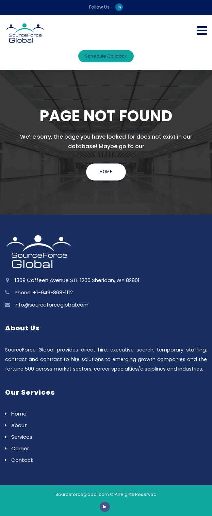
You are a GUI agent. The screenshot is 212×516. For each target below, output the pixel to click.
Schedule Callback (106, 56)
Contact (22, 460)
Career (20, 448)
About (19, 425)
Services (21, 436)
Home (106, 171)
